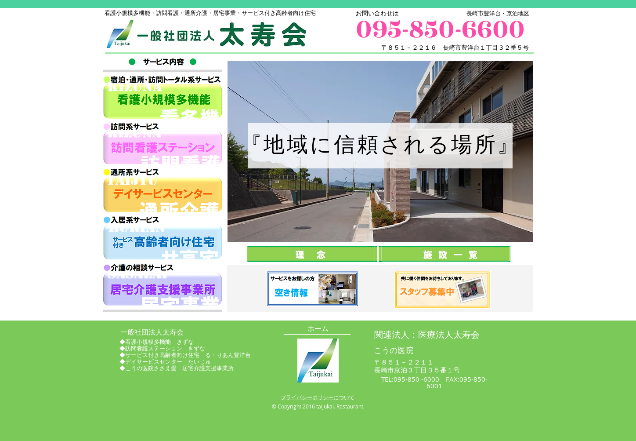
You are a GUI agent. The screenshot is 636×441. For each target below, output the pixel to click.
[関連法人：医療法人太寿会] (427, 335)
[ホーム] (318, 329)
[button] (380, 288)
